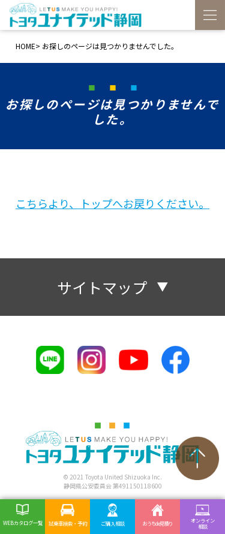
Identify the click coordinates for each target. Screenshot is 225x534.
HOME (25, 46)
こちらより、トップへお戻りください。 (112, 203)
